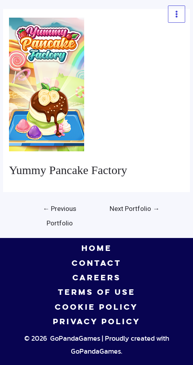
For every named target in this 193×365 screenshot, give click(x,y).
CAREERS (96, 277)
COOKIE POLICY (96, 307)
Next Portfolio (134, 208)
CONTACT (96, 263)
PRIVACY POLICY (97, 321)
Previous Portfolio (59, 211)
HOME (96, 248)
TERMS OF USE (96, 292)
